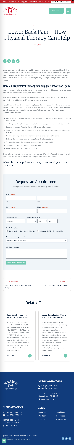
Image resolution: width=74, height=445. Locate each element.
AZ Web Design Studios (23, 439)
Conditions (60, 412)
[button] (56, 11)
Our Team (42, 416)
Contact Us (61, 420)
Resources (60, 416)
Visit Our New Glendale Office (61, 2)
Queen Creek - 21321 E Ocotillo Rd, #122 (21, 231)
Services (41, 420)
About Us (42, 412)
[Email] (18, 61)
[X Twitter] (9, 61)
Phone (42, 207)
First (7, 201)
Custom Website (8, 439)
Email (11, 207)
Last (38, 201)
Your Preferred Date (12, 217)
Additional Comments (12, 247)
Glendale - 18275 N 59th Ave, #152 (51, 231)
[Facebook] (5, 61)
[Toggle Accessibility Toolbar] (4, 441)
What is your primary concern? (15, 237)
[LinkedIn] (13, 61)
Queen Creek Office (50, 381)
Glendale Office (13, 407)
